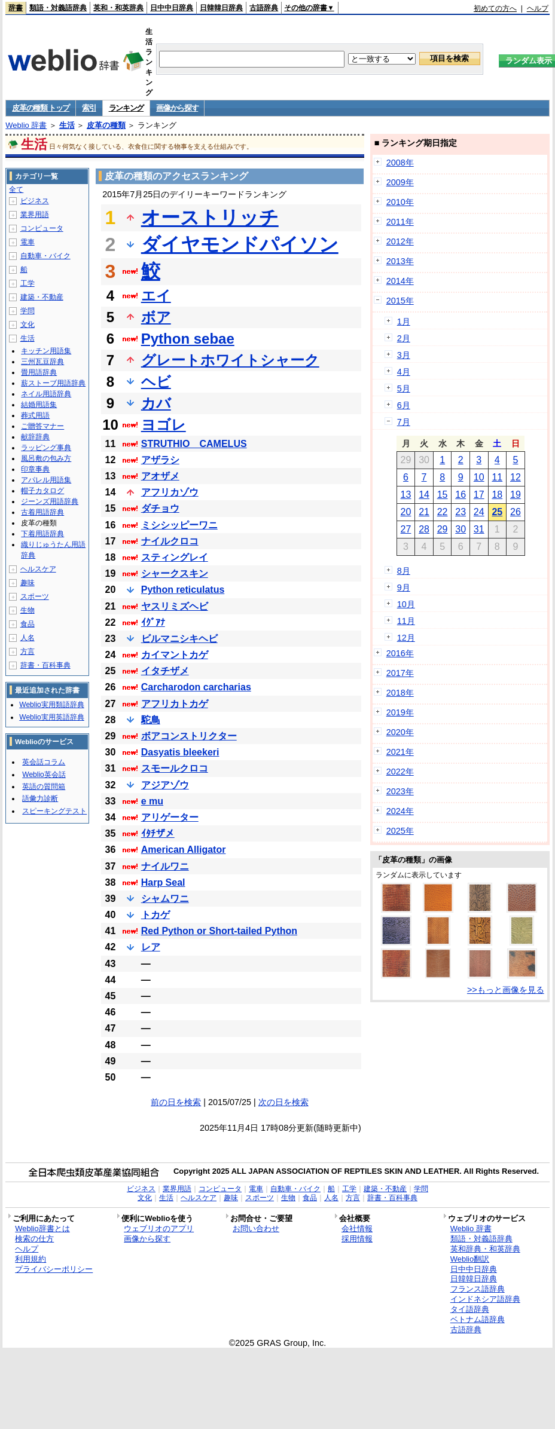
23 (460, 512)
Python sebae (187, 339)
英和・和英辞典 (118, 7)
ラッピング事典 (46, 447)
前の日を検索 (176, 1102)
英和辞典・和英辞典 (485, 1248)
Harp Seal (163, 882)
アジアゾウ (165, 785)
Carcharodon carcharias (196, 687)
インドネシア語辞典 (485, 1299)
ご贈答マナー (42, 426)
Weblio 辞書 (26, 125)
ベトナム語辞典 (477, 1319)
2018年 (400, 692)
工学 (27, 283)
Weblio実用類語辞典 (51, 704)
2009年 (400, 182)
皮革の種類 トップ (40, 107)
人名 (27, 638)
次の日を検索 (283, 1102)
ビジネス (34, 201)
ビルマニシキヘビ (179, 639)
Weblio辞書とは (42, 1228)
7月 (403, 422)
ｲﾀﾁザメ (158, 833)
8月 (403, 571)
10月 (406, 604)
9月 (403, 587)
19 (515, 494)
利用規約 (30, 1258)
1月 (403, 321)
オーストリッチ (210, 217)
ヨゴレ (163, 425)
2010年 (400, 202)
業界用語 (34, 214)
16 (460, 494)
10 (479, 477)
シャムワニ (165, 898)
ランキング (126, 107)
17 (479, 494)
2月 (403, 338)
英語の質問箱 (43, 786)
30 (460, 529)
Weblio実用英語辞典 (51, 717)
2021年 (400, 752)
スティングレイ (174, 557)
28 (424, 529)
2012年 (400, 241)
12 (515, 477)
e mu (152, 801)
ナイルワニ (165, 866)
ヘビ (156, 382)
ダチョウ (160, 508)
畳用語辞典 (39, 372)
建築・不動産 (41, 297)
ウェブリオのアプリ (159, 1228)
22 (442, 512)
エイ (156, 295)
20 (406, 512)
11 (497, 477)
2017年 (400, 673)
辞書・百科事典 (45, 665)
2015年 (400, 300)
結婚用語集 (39, 404)
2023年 (400, 791)
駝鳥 (150, 720)
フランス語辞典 (477, 1288)
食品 (27, 624)
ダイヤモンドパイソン (240, 244)
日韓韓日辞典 (221, 7)
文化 (27, 324)
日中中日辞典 (171, 7)
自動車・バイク (45, 256)
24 (479, 512)
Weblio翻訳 (469, 1258)
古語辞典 (263, 7)
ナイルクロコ (170, 541)
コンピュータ (41, 228)
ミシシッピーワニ (179, 525)
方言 (27, 651)
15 (442, 494)
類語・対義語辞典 (58, 7)
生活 (67, 125)
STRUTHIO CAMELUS (194, 444)
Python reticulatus (183, 590)
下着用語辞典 (42, 534)
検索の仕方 (34, 1238)
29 (442, 529)
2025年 (400, 831)
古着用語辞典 (42, 512)
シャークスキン (174, 573)
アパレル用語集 (46, 480)
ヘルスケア (38, 569)
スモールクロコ (174, 768)
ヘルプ (537, 8)
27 (406, 529)
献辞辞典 (35, 437)
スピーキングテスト (54, 811)
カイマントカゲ (174, 655)
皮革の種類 (106, 125)
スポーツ (34, 596)
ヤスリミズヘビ (174, 606)
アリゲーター (170, 817)
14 (424, 494)
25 (497, 512)
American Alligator (183, 849)
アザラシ (160, 460)
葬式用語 (35, 415)
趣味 (27, 583)
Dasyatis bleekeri (180, 752)
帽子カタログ (42, 490)
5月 (403, 388)
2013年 (400, 261)
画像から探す (177, 107)
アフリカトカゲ (174, 704)
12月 (406, 637)
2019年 (400, 712)
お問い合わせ (256, 1228)
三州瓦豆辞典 (42, 361)
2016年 (400, 653)
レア (150, 947)
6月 (403, 405)
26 (515, 512)
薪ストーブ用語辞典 (53, 383)
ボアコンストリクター (189, 736)
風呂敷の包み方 (46, 458)
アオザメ (160, 476)
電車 (27, 242)
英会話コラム (43, 762)
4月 (403, 372)
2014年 (400, 281)
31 (479, 529)
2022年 (400, 771)
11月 (406, 621)
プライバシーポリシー (54, 1269)
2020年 (400, 732)
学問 (27, 311)
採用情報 (357, 1238)
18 (497, 494)
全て (16, 189)
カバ (156, 403)
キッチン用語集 (46, 351)
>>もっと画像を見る (505, 990)
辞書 (15, 7)
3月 (403, 355)
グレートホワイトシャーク (230, 360)
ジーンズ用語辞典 (49, 501)
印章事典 (35, 469)
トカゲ (155, 915)
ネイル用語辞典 (46, 394)
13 (406, 494)
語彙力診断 (40, 798)
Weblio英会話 (43, 774)
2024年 (400, 811)
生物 (27, 610)
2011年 (400, 222)
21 (424, 512)
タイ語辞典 (469, 1309)
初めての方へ (495, 8)
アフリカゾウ (170, 492)
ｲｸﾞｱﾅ (153, 622)
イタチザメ (165, 671)
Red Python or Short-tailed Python (219, 931)
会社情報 (357, 1228)
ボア (156, 317)
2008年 (400, 162)
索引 (89, 107)
